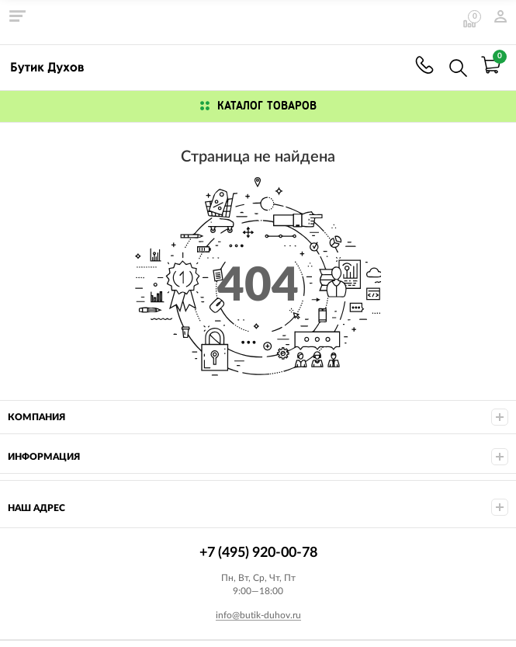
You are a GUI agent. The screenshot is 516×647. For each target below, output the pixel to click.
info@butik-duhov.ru (258, 615)
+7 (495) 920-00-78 (424, 65)
